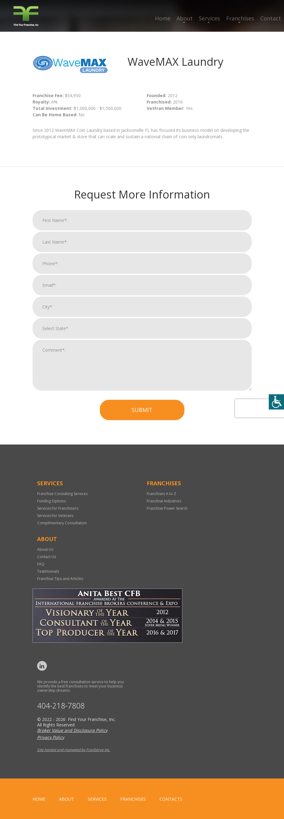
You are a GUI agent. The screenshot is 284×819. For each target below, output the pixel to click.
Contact (270, 18)
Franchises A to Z (161, 493)
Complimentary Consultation (62, 522)
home (39, 799)
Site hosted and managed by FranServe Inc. (73, 749)
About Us (45, 549)
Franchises (240, 18)
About (185, 18)
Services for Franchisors (57, 508)
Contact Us (46, 556)
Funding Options (51, 501)
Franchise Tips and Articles (60, 578)
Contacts (171, 799)
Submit (142, 416)
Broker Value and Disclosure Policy (72, 730)
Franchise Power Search (167, 508)
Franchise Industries (164, 501)
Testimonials (48, 571)
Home (162, 18)
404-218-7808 (61, 705)
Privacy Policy (50, 737)
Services (209, 18)
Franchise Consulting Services (62, 493)
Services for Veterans (55, 515)
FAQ (40, 564)
